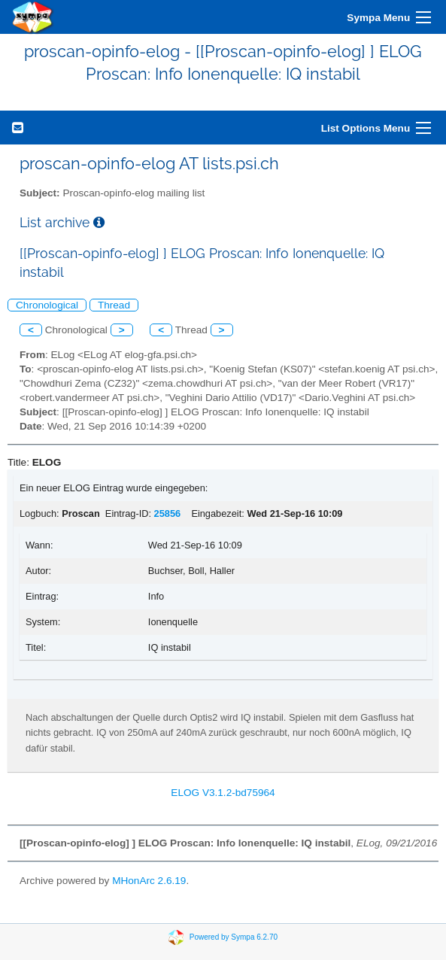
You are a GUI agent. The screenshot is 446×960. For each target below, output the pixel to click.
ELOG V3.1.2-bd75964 (223, 792)
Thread (114, 305)
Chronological (47, 305)
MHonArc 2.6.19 (149, 880)
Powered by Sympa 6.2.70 (234, 937)
